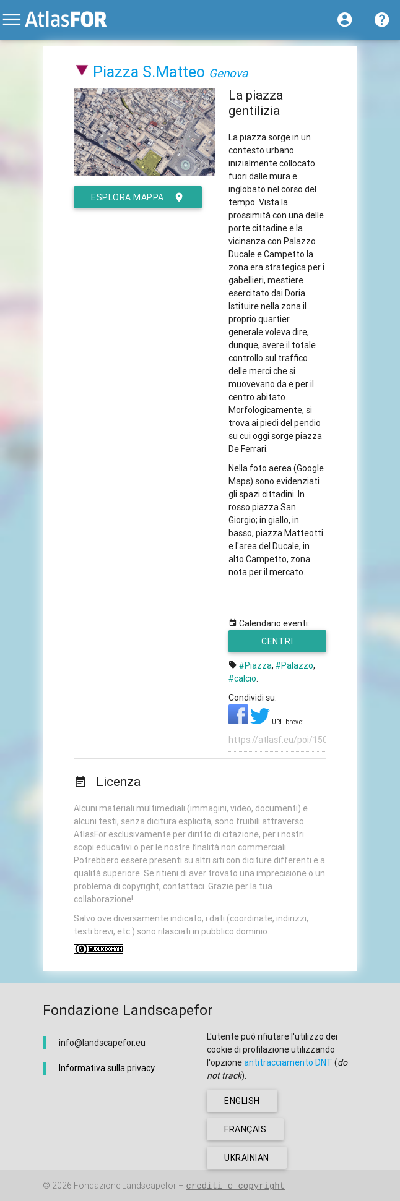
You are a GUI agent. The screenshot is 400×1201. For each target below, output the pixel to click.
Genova (228, 73)
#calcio (242, 678)
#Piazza (255, 665)
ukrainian (246, 1157)
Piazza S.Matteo (149, 72)
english (242, 1100)
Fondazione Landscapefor (125, 1185)
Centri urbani (279, 644)
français (245, 1129)
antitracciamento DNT (288, 1062)
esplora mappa (138, 197)
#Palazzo (294, 665)
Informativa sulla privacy (107, 1068)
